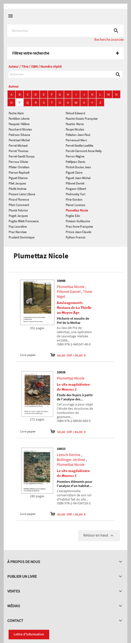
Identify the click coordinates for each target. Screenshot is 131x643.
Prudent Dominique (21, 237)
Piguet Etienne (18, 178)
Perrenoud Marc (76, 140)
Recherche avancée (109, 39)
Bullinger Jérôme (71, 459)
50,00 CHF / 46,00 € (68, 431)
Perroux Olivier (18, 162)
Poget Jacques (18, 216)
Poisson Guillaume (78, 221)
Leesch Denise (68, 454)
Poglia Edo (73, 216)
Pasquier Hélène (19, 124)
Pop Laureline (18, 226)
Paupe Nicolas (75, 129)
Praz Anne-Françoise (79, 226)
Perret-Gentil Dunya (22, 156)
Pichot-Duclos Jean (78, 167)
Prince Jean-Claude (78, 232)
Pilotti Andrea (17, 189)
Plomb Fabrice (18, 210)
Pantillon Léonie (19, 119)
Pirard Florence (19, 199)
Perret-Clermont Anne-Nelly (84, 151)
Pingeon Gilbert (76, 189)
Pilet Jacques (17, 183)
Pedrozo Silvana (19, 135)
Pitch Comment (19, 205)
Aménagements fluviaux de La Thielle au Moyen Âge (74, 307)
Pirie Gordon (74, 199)
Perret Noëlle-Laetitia (79, 146)
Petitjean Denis (75, 162)
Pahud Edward (75, 113)
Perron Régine (75, 156)
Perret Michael (18, 146)
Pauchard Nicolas (20, 129)
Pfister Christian (19, 167)
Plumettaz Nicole (77, 210)
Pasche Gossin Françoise (81, 119)
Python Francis (75, 237)
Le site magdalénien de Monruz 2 (73, 387)
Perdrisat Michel (19, 140)
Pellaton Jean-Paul (78, 135)
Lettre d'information (29, 634)
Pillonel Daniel (75, 183)
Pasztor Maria (75, 124)
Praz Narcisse (17, 232)
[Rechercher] (65, 31)
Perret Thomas (18, 151)
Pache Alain (16, 113)
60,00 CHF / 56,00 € (68, 355)
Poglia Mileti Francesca (24, 221)
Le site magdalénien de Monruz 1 (73, 473)
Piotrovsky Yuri (75, 194)
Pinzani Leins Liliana (22, 194)
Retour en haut (99, 535)
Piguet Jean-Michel (78, 178)
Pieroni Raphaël (19, 173)
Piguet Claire (74, 173)
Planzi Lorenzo (75, 205)
